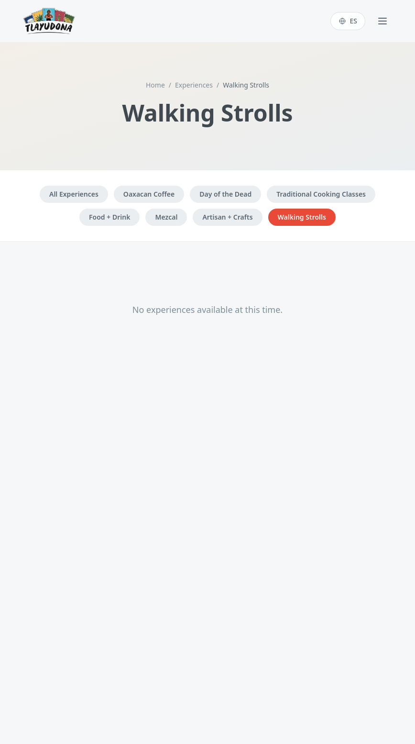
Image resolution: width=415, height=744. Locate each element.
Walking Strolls (302, 217)
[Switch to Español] (348, 21)
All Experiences (73, 194)
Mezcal (166, 217)
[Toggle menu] (382, 21)
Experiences (194, 84)
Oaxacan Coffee (149, 194)
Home (155, 84)
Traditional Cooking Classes (321, 194)
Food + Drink (109, 217)
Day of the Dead (225, 194)
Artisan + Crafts (227, 217)
